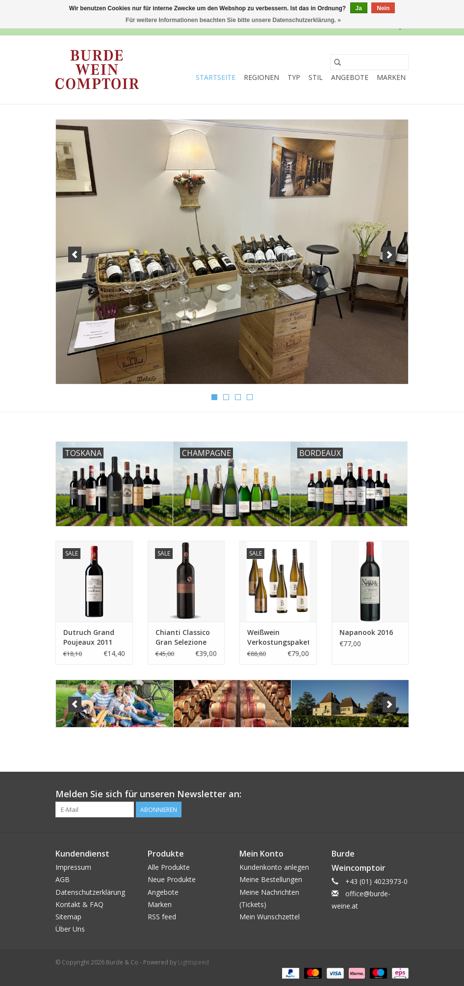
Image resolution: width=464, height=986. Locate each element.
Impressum (73, 867)
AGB (62, 879)
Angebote (349, 77)
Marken (391, 77)
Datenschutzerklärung (90, 892)
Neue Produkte (172, 879)
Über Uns (70, 929)
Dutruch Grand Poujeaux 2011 (88, 637)
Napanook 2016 (366, 632)
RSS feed (162, 916)
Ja (359, 8)
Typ (293, 77)
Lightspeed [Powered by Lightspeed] (193, 962)
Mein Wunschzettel (269, 916)
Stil (316, 77)
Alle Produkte (169, 867)
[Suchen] (369, 62)
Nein (383, 8)
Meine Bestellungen (270, 879)
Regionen (261, 77)
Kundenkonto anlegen (274, 867)
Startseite (215, 77)
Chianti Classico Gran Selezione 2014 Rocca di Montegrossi (182, 637)
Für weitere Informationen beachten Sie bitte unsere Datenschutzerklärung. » (233, 20)
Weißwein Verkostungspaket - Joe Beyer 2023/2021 (278, 637)
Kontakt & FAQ (79, 904)
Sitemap (68, 916)
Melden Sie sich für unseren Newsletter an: (148, 794)
